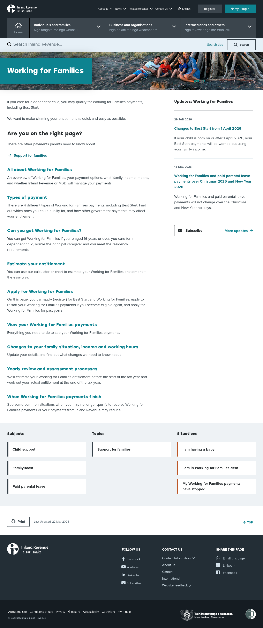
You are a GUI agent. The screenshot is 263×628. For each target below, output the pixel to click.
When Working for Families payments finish (54, 396)
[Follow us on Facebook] (131, 559)
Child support (24, 449)
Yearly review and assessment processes (52, 368)
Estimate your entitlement (36, 263)
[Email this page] (230, 558)
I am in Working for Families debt (210, 468)
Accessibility (91, 612)
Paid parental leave (29, 486)
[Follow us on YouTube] (130, 567)
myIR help (124, 612)
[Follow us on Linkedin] (130, 575)
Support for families (30, 155)
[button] (105, 8)
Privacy (60, 612)
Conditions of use (41, 612)
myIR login (240, 9)
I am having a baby (198, 449)
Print (18, 521)
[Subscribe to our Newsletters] (131, 583)
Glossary (74, 612)
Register (209, 9)
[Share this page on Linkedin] (225, 565)
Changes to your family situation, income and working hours (72, 346)
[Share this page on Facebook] (226, 573)
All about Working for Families (39, 169)
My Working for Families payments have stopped (211, 486)
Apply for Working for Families (40, 291)
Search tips (215, 45)
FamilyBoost (23, 468)
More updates (236, 230)
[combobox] (105, 44)
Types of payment (27, 197)
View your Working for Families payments (52, 324)
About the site (17, 612)
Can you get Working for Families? (44, 230)
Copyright (108, 612)
